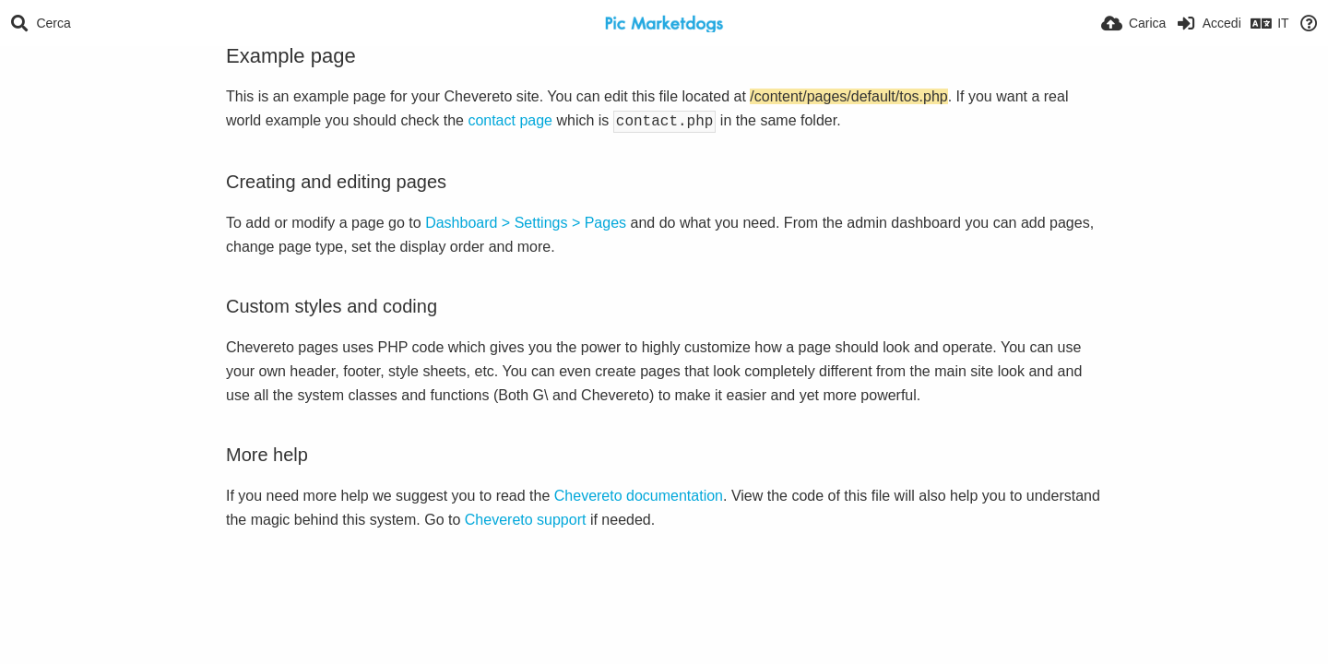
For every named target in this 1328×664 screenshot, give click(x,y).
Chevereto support (526, 518)
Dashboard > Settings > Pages (525, 221)
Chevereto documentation (638, 494)
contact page (510, 120)
